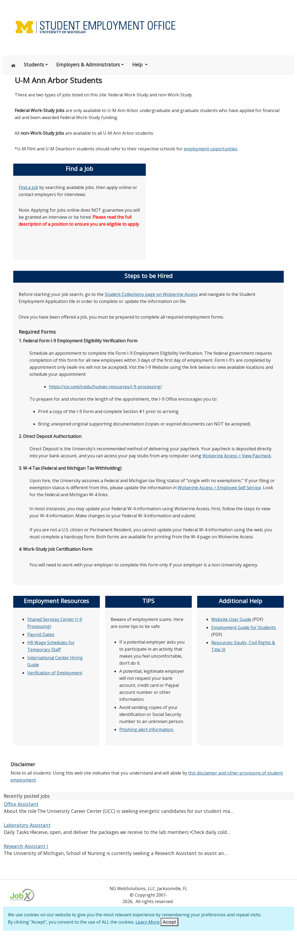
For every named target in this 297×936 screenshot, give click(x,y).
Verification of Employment (54, 673)
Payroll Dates (40, 634)
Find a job (28, 187)
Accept (169, 922)
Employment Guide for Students (243, 627)
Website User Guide (231, 619)
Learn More (148, 922)
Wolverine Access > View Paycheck (236, 456)
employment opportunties (210, 149)
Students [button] (34, 64)
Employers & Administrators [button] (88, 64)
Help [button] (138, 64)
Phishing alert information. (146, 729)
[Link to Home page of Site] (148, 26)
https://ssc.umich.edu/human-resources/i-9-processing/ (105, 387)
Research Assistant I (26, 846)
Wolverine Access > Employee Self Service (219, 488)
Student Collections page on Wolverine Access (151, 294)
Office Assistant (21, 804)
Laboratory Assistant (27, 825)
